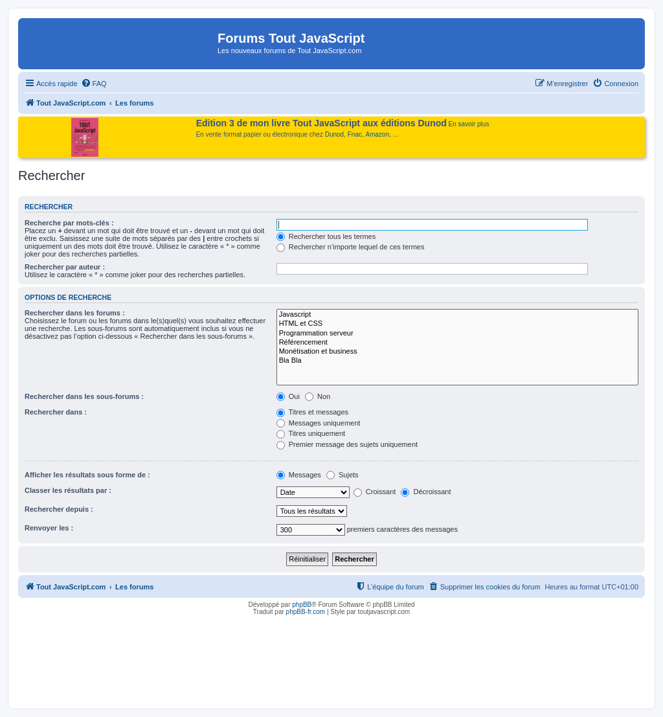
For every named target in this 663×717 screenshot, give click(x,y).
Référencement (457, 342)
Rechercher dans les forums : (75, 313)
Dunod (334, 134)
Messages (298, 475)
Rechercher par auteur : (65, 267)
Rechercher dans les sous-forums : (84, 396)
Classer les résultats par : (68, 490)
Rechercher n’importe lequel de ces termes (350, 247)
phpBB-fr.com (306, 611)
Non (317, 396)
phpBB (301, 604)
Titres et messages (312, 412)
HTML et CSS (457, 323)
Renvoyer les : (49, 528)
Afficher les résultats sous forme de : (87, 475)
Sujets (342, 475)
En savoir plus (469, 124)
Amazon (378, 134)
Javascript (457, 314)
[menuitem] (94, 83)
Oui (288, 396)
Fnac (355, 134)
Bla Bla (457, 360)
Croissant (375, 491)
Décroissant (426, 491)
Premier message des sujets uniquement (347, 444)
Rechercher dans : (56, 412)
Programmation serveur (457, 333)
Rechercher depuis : (59, 509)
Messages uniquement (318, 423)
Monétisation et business (457, 351)
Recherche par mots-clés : (69, 223)
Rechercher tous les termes (326, 236)
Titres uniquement (311, 433)
